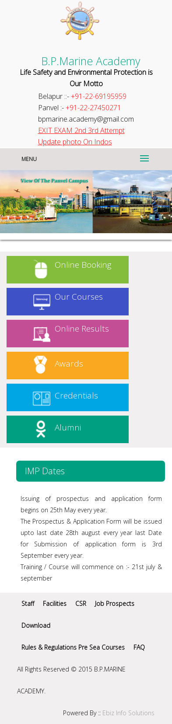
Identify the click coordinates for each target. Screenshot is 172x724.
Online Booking (83, 264)
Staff (27, 603)
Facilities (55, 603)
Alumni (68, 427)
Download (35, 625)
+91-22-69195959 (98, 96)
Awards (69, 363)
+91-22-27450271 (93, 107)
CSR (80, 603)
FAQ (139, 647)
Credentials (76, 395)
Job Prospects (114, 603)
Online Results (82, 328)
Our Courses (79, 296)
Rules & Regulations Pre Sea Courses (73, 647)
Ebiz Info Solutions (128, 713)
